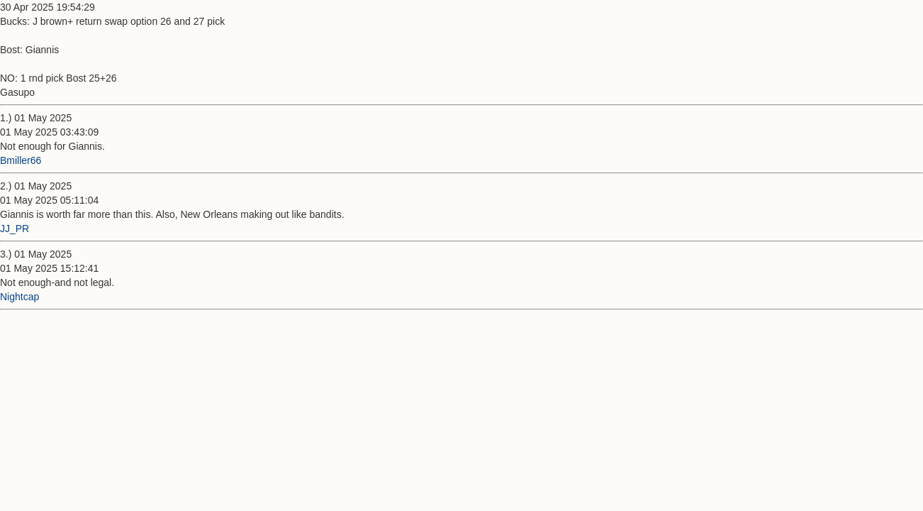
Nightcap (19, 296)
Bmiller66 (20, 160)
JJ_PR (14, 228)
